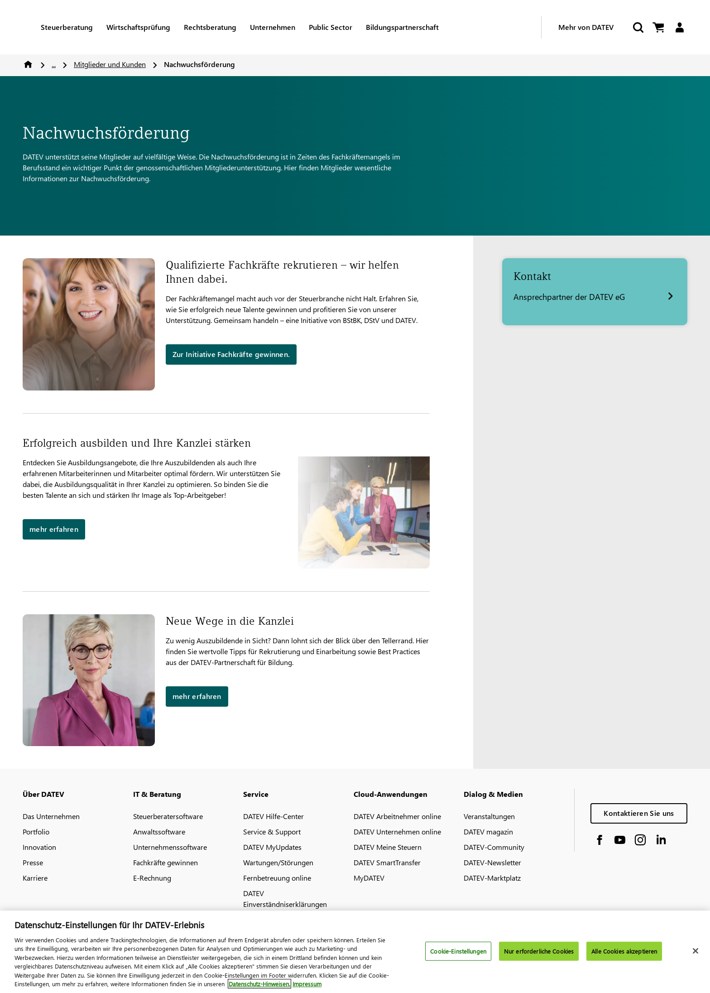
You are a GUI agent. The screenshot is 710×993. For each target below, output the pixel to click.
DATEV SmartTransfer (387, 862)
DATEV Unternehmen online (397, 831)
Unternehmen (272, 27)
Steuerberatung (67, 27)
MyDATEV (369, 877)
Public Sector (330, 27)
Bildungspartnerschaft (402, 27)
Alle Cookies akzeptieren (624, 951)
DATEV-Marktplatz (492, 877)
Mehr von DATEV (586, 27)
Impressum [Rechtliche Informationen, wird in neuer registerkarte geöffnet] (307, 984)
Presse (33, 862)
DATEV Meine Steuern (388, 847)
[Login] (679, 27)
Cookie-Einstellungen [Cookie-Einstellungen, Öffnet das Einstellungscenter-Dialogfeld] (458, 951)
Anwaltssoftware (159, 831)
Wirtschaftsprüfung (138, 27)
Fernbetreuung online (277, 877)
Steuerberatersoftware (168, 816)
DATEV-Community (494, 847)
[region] (355, 952)
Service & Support (272, 831)
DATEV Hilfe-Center (273, 816)
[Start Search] (637, 27)
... (54, 64)
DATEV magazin (488, 831)
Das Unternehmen (51, 816)
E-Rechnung (152, 877)
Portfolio (36, 831)
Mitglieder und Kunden (110, 64)
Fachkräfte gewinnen (165, 862)
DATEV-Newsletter (492, 862)
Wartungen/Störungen (278, 862)
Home (28, 64)
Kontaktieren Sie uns (639, 813)
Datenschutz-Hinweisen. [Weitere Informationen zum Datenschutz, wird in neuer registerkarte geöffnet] (259, 984)
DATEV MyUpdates (272, 847)
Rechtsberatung (210, 27)
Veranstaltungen (489, 816)
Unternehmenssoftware (170, 847)
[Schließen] (695, 951)
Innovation (39, 847)
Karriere (35, 877)
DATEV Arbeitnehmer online (397, 816)
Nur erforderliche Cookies (539, 951)
